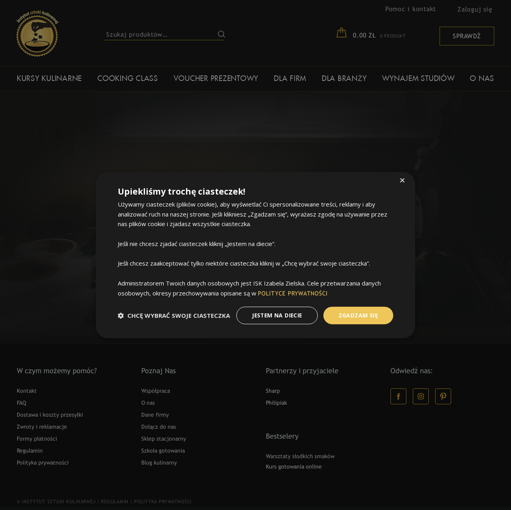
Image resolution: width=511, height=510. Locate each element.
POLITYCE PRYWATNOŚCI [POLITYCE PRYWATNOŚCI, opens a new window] (293, 293)
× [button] (402, 181)
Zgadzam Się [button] (358, 315)
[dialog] (255, 255)
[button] (174, 315)
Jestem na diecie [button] (276, 315)
